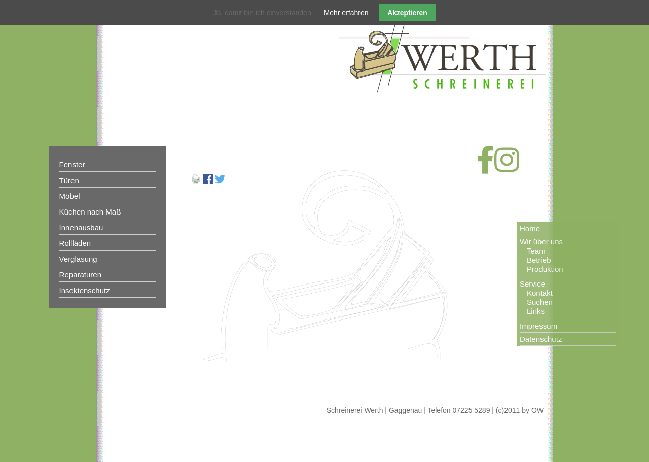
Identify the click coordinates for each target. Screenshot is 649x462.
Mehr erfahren (346, 13)
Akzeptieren (407, 13)
